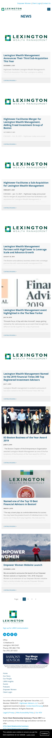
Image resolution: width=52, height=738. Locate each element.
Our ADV (38, 712)
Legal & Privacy (8, 712)
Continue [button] (44, 733)
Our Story (6, 676)
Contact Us (46, 3)
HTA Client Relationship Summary (16, 726)
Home (5, 673)
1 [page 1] (24, 599)
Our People (7, 679)
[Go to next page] (35, 599)
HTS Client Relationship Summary (15, 729)
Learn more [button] (30, 735)
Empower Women (24, 3)
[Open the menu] (48, 9)
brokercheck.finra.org (34, 706)
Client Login (36, 3)
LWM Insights (8, 681)
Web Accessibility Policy (25, 712)
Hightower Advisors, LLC (28, 703)
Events (5, 684)
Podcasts (6, 687)
